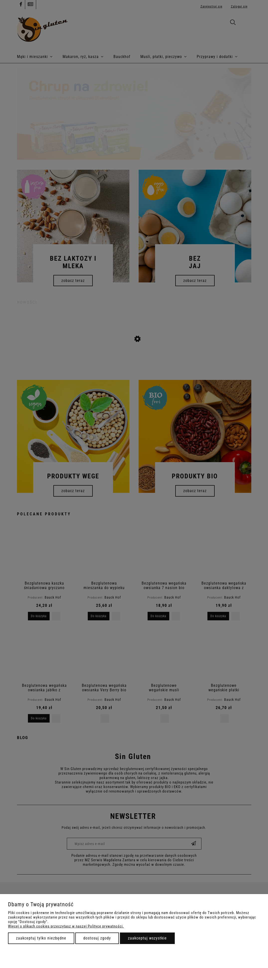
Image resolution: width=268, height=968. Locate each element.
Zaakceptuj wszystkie (147, 938)
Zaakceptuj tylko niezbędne (41, 938)
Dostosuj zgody (97, 938)
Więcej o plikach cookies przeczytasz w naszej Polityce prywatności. (66, 926)
